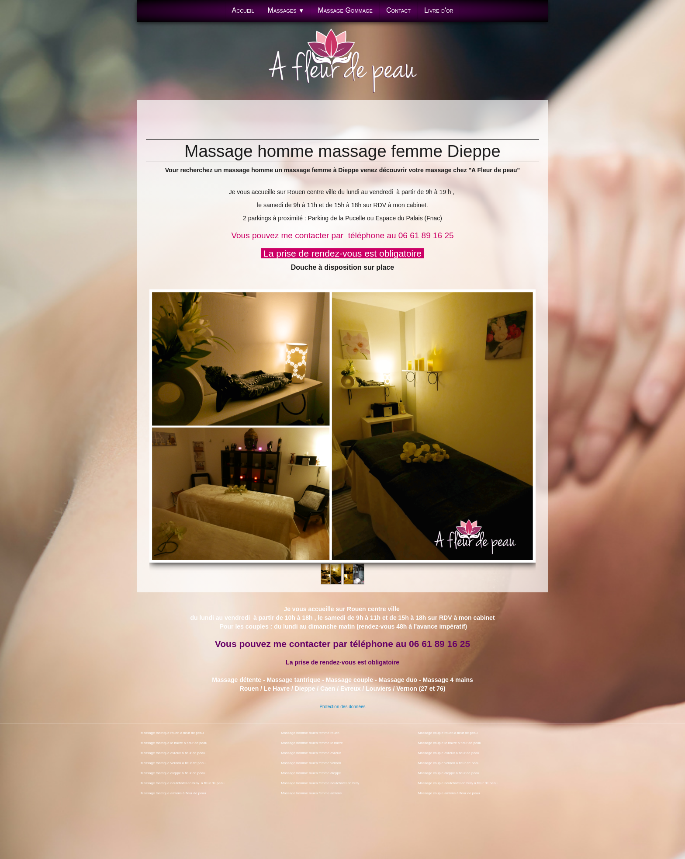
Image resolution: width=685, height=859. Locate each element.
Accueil (243, 10)
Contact (398, 10)
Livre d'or (438, 10)
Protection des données (342, 706)
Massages (286, 10)
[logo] (342, 63)
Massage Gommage (345, 10)
